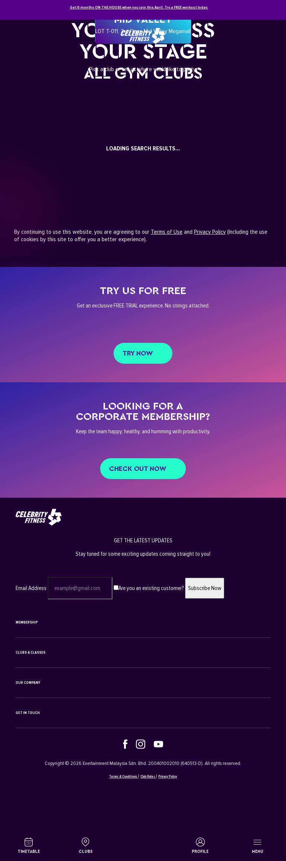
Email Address (31, 588)
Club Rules (148, 777)
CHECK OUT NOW (143, 468)
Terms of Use (166, 232)
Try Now (143, 353)
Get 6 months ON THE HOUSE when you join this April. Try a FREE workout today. (139, 7)
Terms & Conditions (123, 777)
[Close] (266, 10)
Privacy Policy (210, 232)
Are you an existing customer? (149, 588)
